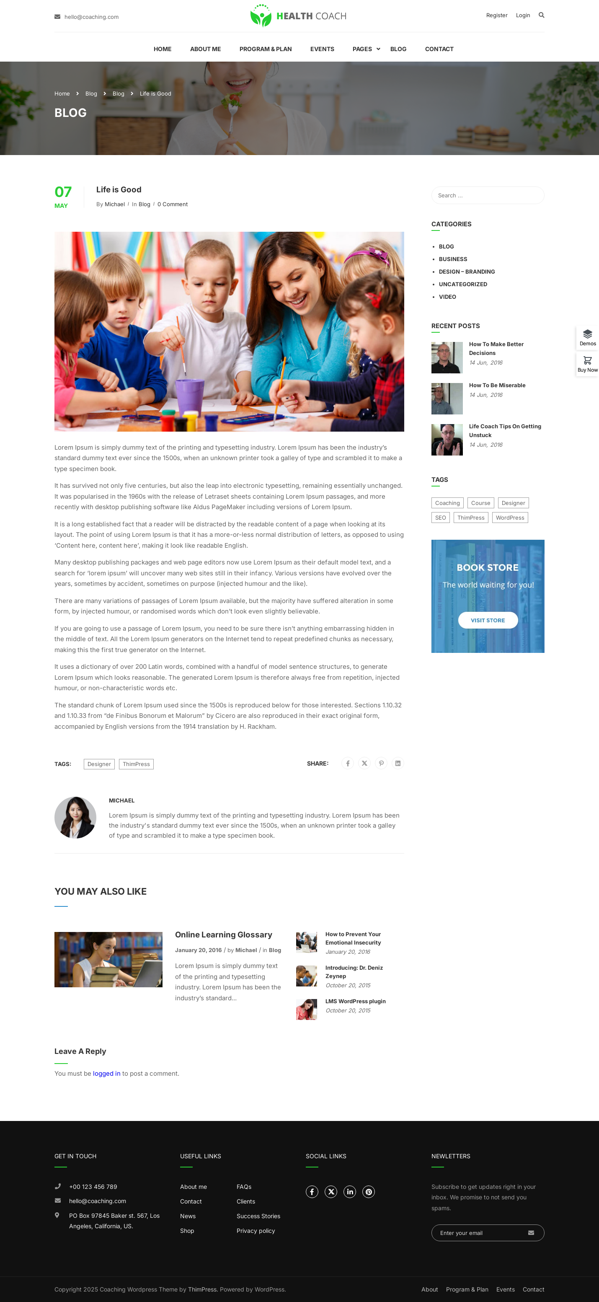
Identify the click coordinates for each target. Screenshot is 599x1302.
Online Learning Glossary (223, 935)
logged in (107, 1073)
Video (447, 296)
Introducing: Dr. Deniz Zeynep (354, 971)
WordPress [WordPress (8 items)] (510, 517)
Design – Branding (467, 271)
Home (163, 48)
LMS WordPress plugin (355, 1001)
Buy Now (588, 370)
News (188, 1215)
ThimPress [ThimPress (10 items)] (471, 517)
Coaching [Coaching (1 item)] (447, 503)
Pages (362, 48)
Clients (246, 1201)
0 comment (172, 204)
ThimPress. (203, 1289)
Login (523, 15)
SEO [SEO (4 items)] (440, 517)
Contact (439, 48)
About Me (205, 48)
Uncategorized (463, 284)
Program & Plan (266, 48)
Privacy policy (256, 1230)
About (429, 1289)
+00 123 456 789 (93, 1186)
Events (322, 48)
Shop (187, 1230)
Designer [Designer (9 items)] (513, 503)
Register (497, 15)
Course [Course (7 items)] (481, 503)
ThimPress (136, 764)
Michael (115, 204)
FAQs (244, 1186)
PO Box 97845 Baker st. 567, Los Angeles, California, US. (114, 1221)
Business (453, 259)
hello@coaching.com (92, 16)
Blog (398, 48)
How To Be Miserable (497, 385)
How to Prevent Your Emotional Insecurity (353, 938)
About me (193, 1186)
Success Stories (258, 1215)
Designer (99, 764)
